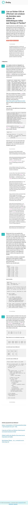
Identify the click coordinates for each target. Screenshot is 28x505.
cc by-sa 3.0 (20, 502)
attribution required (13, 504)
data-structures (15, 40)
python (8, 40)
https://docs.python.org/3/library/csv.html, (15, 101)
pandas (11, 40)
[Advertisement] (14, 459)
